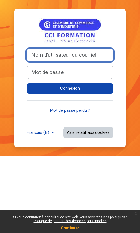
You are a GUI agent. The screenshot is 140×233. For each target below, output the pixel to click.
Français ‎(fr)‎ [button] (38, 132)
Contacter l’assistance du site (42, 165)
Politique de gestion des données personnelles (70, 221)
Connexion (70, 88)
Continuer (70, 228)
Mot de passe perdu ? (70, 110)
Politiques (17, 203)
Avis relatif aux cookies (88, 132)
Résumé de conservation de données (42, 195)
